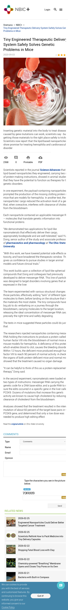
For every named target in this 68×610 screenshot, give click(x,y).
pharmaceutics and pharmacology (25, 243)
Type (7, 441)
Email (8, 452)
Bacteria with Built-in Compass (33, 577)
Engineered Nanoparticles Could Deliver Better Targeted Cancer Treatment (41, 524)
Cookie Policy (8, 607)
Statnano (8, 24)
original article (17, 424)
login (47, 10)
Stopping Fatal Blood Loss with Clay (36, 549)
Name (8, 447)
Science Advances (50, 170)
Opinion (9, 457)
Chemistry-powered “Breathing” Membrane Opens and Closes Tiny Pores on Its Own (39, 565)
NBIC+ (19, 24)
